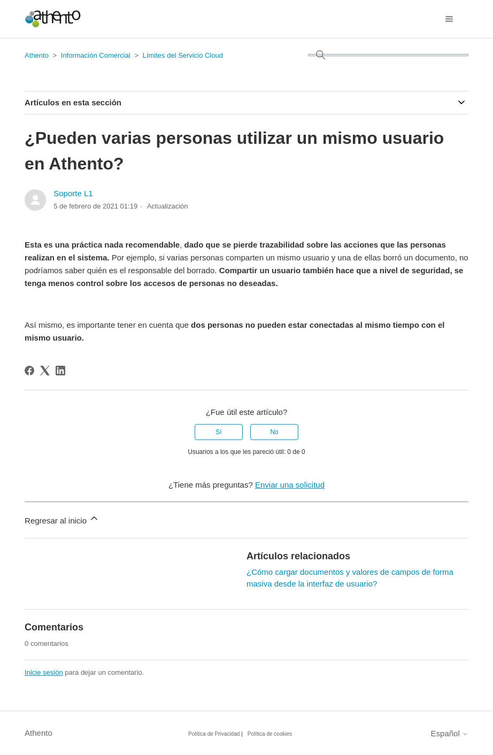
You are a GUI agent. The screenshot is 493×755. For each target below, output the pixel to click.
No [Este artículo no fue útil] (274, 432)
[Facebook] (29, 370)
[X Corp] (45, 370)
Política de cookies (270, 734)
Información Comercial (95, 55)
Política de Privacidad (214, 734)
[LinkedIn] (60, 370)
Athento (37, 55)
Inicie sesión (44, 672)
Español (449, 733)
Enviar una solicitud (290, 484)
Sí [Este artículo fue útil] (218, 432)
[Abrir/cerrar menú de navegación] (449, 19)
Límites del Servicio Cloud (183, 55)
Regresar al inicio (62, 519)
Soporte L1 (73, 193)
